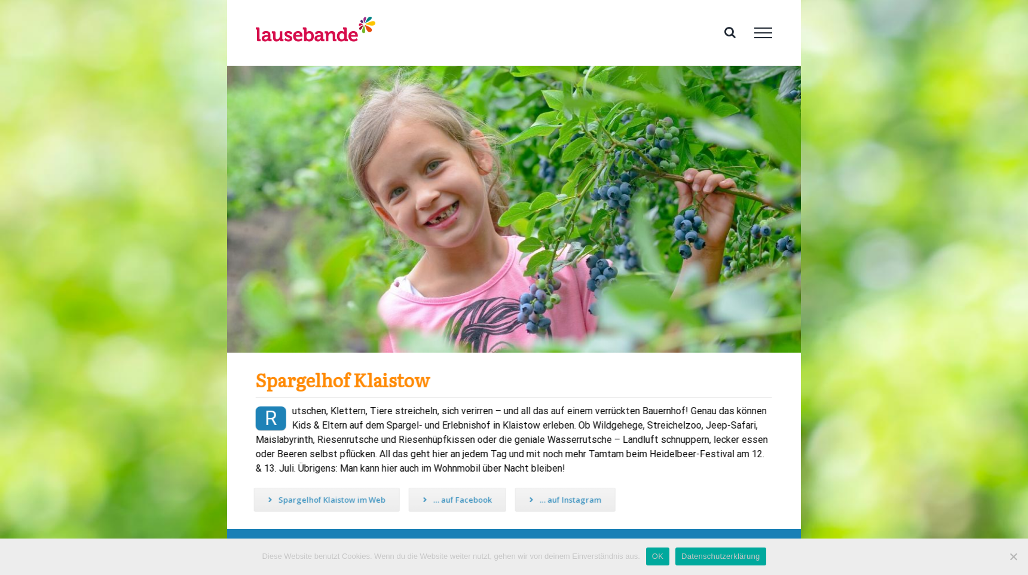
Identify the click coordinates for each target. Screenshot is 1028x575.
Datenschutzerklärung (720, 556)
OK (657, 556)
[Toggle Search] (730, 32)
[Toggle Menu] (763, 32)
